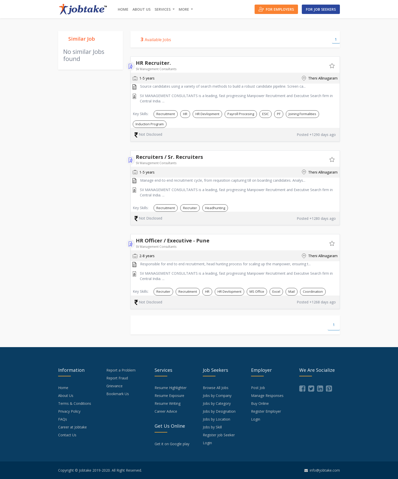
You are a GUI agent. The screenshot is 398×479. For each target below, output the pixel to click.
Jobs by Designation (219, 411)
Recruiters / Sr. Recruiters (169, 156)
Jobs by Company (217, 395)
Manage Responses (267, 395)
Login (207, 442)
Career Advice (166, 411)
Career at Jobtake (72, 427)
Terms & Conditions (74, 403)
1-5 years (143, 78)
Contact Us (67, 434)
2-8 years (143, 255)
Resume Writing (167, 403)
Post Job (258, 387)
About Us (141, 9)
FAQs (62, 419)
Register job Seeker (219, 434)
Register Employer (266, 411)
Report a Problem (121, 370)
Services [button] (163, 9)
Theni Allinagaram (319, 78)
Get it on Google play (172, 443)
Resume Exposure (169, 395)
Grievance (114, 385)
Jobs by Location (216, 419)
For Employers (276, 9)
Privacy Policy (69, 411)
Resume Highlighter (171, 387)
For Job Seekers (321, 9)
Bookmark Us (117, 393)
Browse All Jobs (215, 387)
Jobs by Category (217, 403)
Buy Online (260, 403)
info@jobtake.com (322, 470)
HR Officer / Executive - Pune (172, 240)
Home (123, 9)
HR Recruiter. (153, 62)
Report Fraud (117, 378)
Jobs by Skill (212, 427)
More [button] (184, 9)
